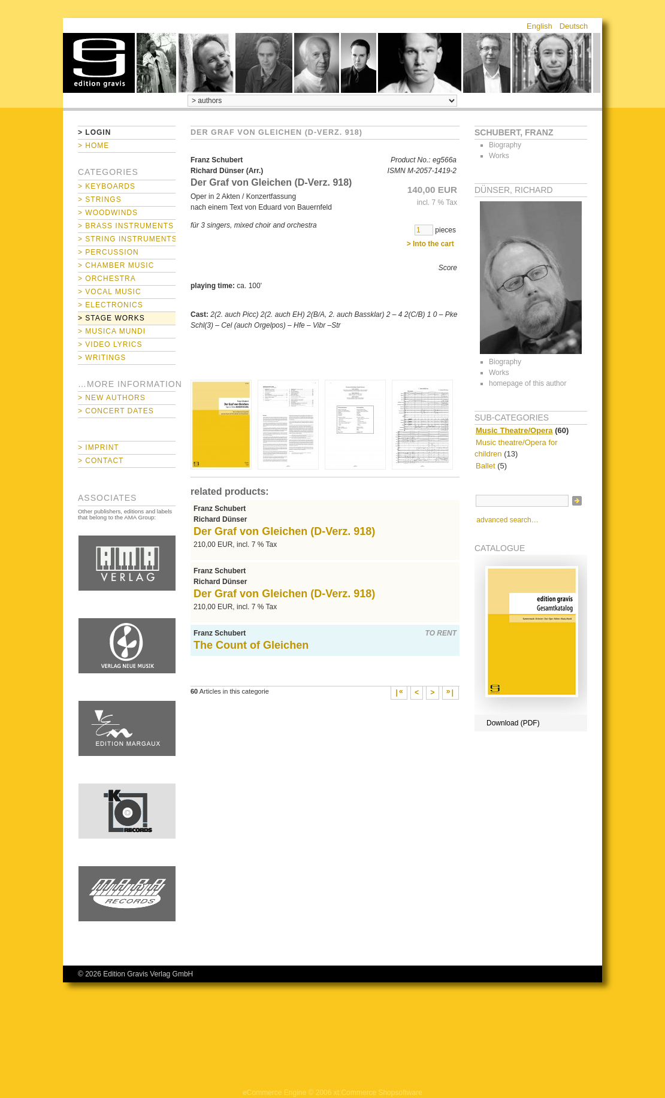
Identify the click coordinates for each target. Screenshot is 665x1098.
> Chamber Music (116, 265)
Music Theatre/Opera (514, 430)
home (99, 63)
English (539, 26)
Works (499, 156)
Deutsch (574, 26)
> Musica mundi (112, 331)
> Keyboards (106, 186)
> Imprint (98, 447)
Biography (505, 145)
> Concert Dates (116, 411)
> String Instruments (127, 239)
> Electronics (110, 305)
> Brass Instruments (126, 226)
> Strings (100, 199)
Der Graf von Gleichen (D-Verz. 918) (284, 531)
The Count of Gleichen (251, 645)
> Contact (100, 460)
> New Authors (112, 398)
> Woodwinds (108, 212)
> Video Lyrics (110, 344)
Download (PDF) (513, 723)
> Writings (102, 357)
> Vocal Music (109, 292)
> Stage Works (111, 318)
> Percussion (108, 252)
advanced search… (507, 520)
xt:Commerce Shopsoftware (378, 1092)
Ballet (485, 465)
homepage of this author (527, 383)
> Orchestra (107, 278)
